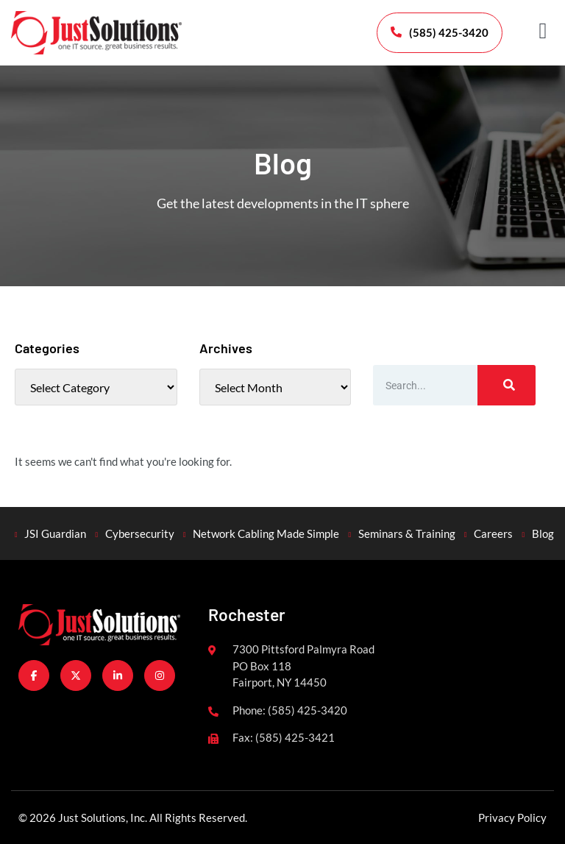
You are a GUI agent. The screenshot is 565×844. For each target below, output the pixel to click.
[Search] (506, 385)
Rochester (246, 614)
